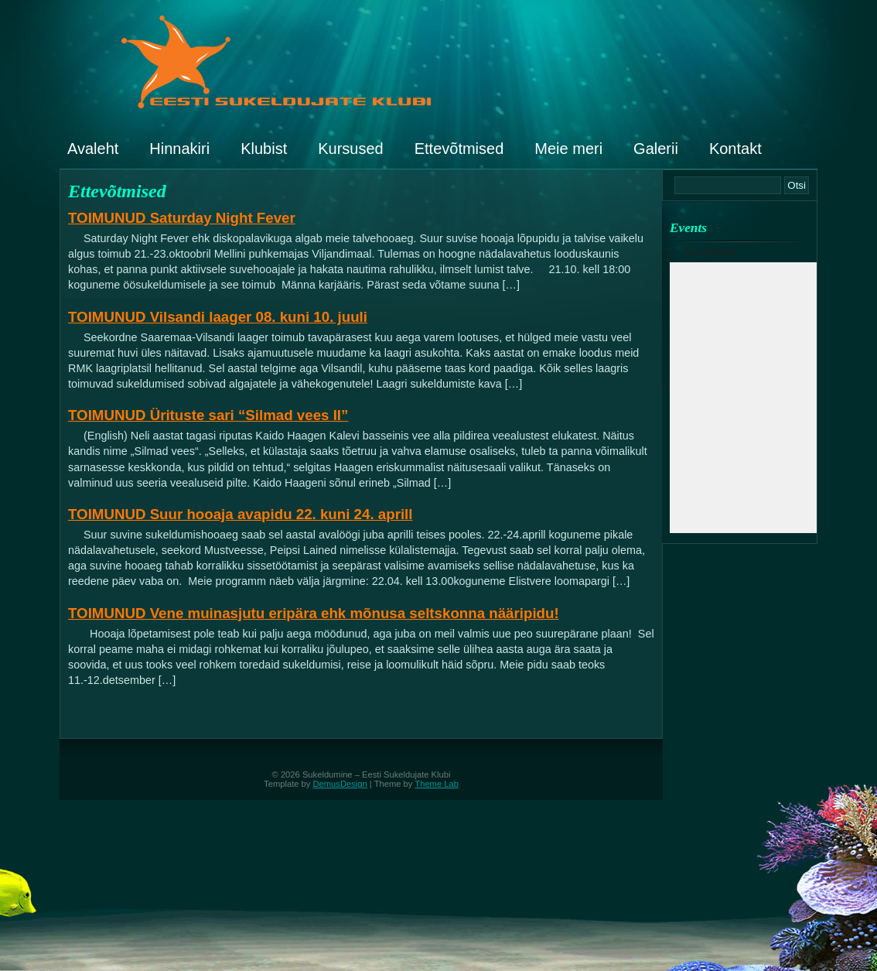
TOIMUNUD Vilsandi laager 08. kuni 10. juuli (217, 317)
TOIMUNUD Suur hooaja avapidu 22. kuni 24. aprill (240, 514)
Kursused (351, 148)
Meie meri (568, 148)
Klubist (264, 148)
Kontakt (735, 148)
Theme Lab (437, 783)
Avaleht (92, 148)
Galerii (655, 148)
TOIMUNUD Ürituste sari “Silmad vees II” (208, 415)
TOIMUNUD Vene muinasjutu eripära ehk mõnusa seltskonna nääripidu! (313, 613)
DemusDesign (340, 783)
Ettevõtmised (459, 148)
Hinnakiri (179, 148)
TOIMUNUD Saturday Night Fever (181, 218)
